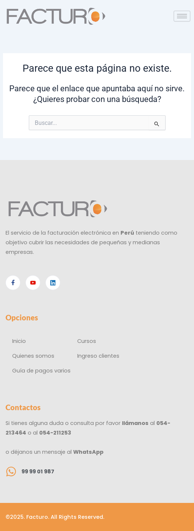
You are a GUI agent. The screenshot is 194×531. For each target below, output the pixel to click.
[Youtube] (32, 282)
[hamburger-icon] (182, 16)
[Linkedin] (52, 282)
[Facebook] (13, 282)
